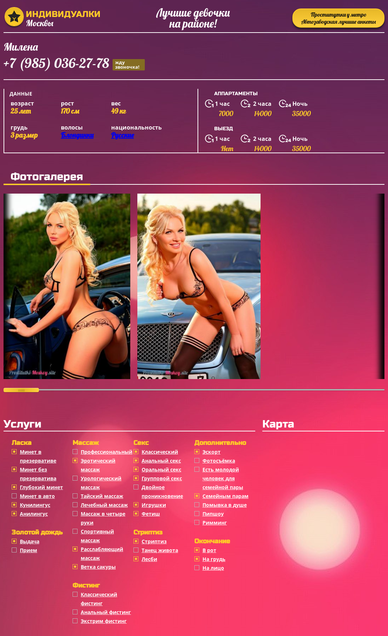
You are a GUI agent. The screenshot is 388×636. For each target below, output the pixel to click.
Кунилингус (35, 505)
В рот (209, 550)
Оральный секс (161, 469)
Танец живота (160, 550)
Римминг (214, 522)
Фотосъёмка (218, 460)
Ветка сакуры (98, 566)
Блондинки (77, 135)
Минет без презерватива (38, 474)
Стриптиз (154, 541)
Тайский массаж (102, 496)
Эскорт (211, 451)
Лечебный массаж (104, 505)
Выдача (29, 541)
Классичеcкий (160, 451)
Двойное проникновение (162, 491)
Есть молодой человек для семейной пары (222, 478)
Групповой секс (162, 478)
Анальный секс (161, 460)
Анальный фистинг (106, 612)
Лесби (149, 559)
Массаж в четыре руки (103, 518)
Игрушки (154, 505)
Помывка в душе (224, 505)
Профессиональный (106, 451)
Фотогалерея (47, 176)
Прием (28, 550)
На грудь (214, 559)
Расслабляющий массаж (102, 553)
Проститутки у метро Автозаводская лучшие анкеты (338, 18)
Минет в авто (37, 496)
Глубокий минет (41, 487)
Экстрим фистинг (104, 621)
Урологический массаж (101, 483)
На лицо (213, 568)
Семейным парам (225, 496)
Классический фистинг (99, 599)
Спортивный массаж (97, 536)
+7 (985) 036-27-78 (74, 64)
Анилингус (34, 513)
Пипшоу (213, 513)
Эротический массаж (98, 465)
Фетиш (151, 513)
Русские (122, 135)
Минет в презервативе (38, 456)
